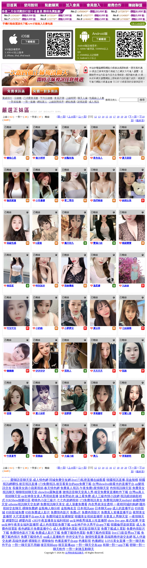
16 (110, 116)
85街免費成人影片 (37, 512)
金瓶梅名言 (68, 508)
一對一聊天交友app (89, 545)
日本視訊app (85, 508)
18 (118, 116)
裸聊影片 (34, 540)
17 (114, 116)
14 (103, 116)
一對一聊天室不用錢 (26, 545)
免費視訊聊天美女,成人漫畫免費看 (63, 504)
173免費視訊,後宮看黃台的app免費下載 (64, 484)
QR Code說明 (138, 23)
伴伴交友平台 (75, 536)
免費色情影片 (91, 512)
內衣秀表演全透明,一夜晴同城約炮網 (113, 504)
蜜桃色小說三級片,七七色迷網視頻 (55, 500)
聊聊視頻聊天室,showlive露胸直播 (39, 492)
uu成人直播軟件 (54, 536)
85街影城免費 (15, 512)
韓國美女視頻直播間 (89, 516)
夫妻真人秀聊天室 (115, 516)
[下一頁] (133, 116)
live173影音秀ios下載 (126, 532)
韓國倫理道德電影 (123, 524)
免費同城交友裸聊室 (60, 516)
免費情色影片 (60, 512)
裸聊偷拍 (48, 540)
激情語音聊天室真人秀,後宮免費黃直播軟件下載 (95, 492)
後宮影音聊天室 (89, 528)
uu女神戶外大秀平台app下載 (90, 524)
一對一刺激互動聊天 (80, 549)
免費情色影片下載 (22, 532)
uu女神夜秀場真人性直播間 (88, 520)
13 (99, 116)
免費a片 (75, 512)
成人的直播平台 (123, 508)
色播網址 (98, 540)
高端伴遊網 (20, 540)
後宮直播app (66, 545)
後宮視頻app (49, 545)
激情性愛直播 (94, 536)
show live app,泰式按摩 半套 (126, 520)
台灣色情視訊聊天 (74, 552)
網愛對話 (12, 520)
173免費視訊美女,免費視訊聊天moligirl (105, 500)
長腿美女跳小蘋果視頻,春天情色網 (36, 488)
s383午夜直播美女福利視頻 (50, 520)
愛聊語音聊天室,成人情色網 (29, 479)
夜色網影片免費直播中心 (35, 528)
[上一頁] (82, 116)
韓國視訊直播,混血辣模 (122, 479)
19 (122, 116)
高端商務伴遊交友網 (118, 536)
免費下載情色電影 (73, 532)
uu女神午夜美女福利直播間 (20, 524)
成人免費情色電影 (65, 528)
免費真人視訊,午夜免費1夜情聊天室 (84, 488)
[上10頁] (72, 116)
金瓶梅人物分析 (49, 508)
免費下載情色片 (32, 536)
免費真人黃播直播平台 (116, 512)
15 (107, 116)
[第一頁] (61, 116)
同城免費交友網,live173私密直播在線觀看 (77, 479)
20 (125, 116)
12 (95, 116)
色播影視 (85, 540)
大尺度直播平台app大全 (29, 516)
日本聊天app (103, 508)
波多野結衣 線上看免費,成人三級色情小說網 (89, 496)
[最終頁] (139, 120)
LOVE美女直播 (115, 540)
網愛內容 (25, 520)
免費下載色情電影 (98, 532)
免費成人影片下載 (47, 532)
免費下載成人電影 (113, 528)
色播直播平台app (66, 540)
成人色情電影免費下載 (54, 524)
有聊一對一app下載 (116, 545)
